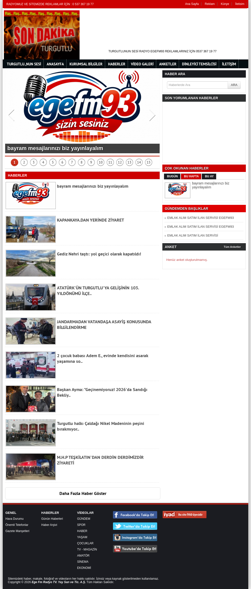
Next (153, 114)
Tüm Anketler (232, 246)
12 (120, 162)
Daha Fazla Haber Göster (82, 493)
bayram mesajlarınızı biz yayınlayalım (55, 148)
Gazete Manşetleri (17, 531)
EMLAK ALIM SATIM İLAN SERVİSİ (192, 235)
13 (129, 162)
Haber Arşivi (49, 525)
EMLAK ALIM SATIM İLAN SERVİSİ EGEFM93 (200, 218)
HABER (82, 531)
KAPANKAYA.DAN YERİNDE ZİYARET (90, 220)
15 (149, 162)
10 (101, 162)
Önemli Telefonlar (16, 525)
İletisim (239, 4)
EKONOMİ (84, 568)
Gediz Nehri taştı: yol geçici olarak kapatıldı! (99, 254)
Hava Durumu (14, 518)
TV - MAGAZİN (87, 549)
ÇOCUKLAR (85, 543)
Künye (225, 4)
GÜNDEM (83, 518)
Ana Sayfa (192, 4)
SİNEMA (82, 561)
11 (110, 162)
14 (139, 162)
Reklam (210, 4)
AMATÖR (83, 555)
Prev (11, 114)
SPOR (81, 525)
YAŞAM (82, 537)
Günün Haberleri (52, 518)
